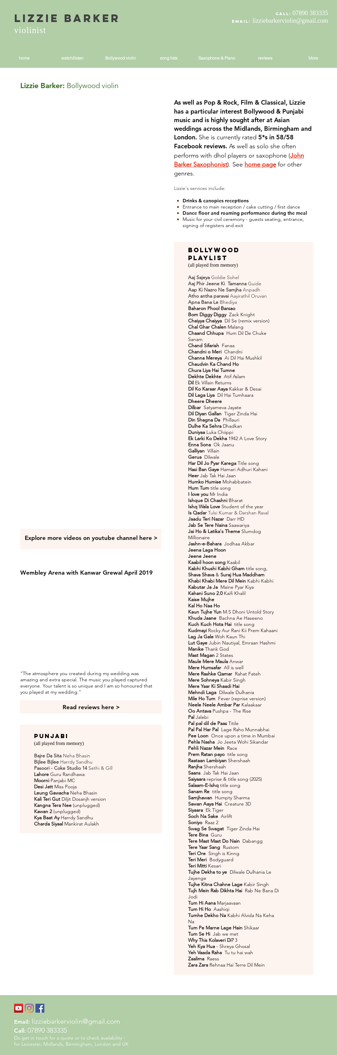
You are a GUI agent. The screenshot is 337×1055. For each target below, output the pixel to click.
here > (148, 537)
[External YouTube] (90, 143)
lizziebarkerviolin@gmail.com (290, 20)
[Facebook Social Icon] (39, 1008)
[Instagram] (29, 1008)
